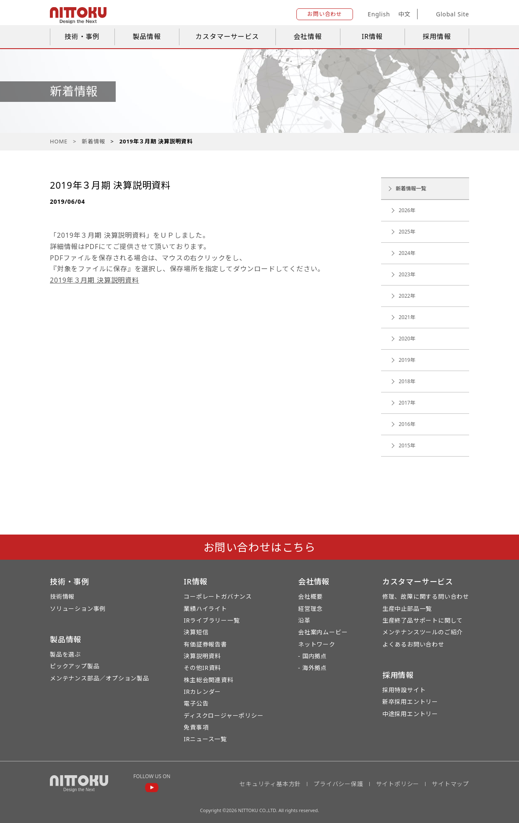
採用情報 (437, 36)
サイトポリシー (398, 784)
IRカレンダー (202, 692)
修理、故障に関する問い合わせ (425, 596)
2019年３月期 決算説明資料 (94, 280)
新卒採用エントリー (410, 702)
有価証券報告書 (205, 644)
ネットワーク (316, 644)
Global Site (446, 14)
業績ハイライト (205, 609)
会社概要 (310, 596)
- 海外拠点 (312, 668)
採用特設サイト (404, 690)
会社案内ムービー (323, 632)
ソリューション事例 (78, 609)
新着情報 (93, 141)
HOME (58, 141)
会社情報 (307, 36)
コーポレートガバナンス (218, 596)
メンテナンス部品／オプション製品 (99, 678)
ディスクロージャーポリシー (223, 715)
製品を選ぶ (65, 654)
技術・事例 (82, 36)
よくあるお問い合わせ (413, 644)
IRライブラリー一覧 (211, 620)
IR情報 (372, 36)
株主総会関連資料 (208, 680)
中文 (404, 14)
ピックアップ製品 (74, 666)
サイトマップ (450, 784)
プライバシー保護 (338, 784)
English (379, 14)
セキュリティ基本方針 (270, 784)
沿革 (304, 620)
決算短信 (196, 632)
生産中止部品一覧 (407, 609)
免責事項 (196, 727)
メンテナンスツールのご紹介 (422, 632)
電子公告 (196, 703)
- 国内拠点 (312, 656)
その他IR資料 (202, 668)
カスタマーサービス (227, 36)
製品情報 (146, 36)
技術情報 (62, 596)
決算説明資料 (202, 656)
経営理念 (310, 609)
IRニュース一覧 (205, 739)
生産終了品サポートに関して (422, 620)
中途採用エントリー (410, 714)
